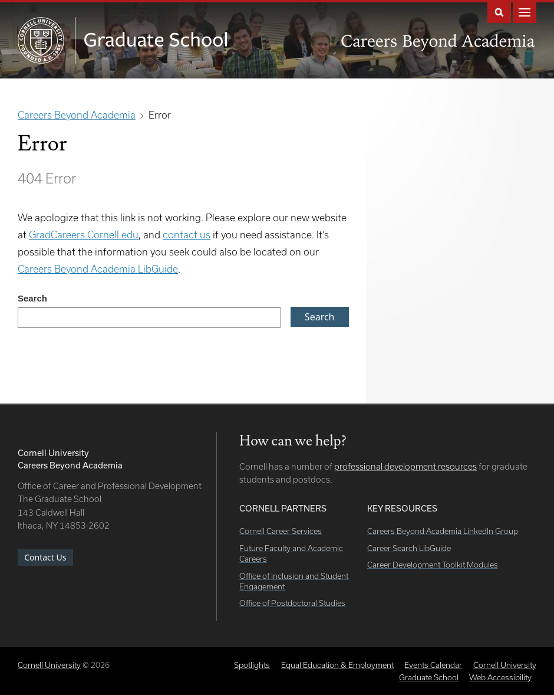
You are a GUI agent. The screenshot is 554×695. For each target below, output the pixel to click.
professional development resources (405, 466)
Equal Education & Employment (337, 665)
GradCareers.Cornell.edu (83, 234)
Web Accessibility (500, 677)
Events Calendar (433, 665)
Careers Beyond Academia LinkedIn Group (442, 531)
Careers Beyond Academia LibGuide (98, 268)
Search (499, 11)
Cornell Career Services (280, 531)
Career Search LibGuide (409, 548)
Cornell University (49, 665)
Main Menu (524, 11)
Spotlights (252, 665)
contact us (186, 234)
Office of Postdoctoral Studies (292, 603)
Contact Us (45, 557)
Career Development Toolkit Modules (432, 564)
